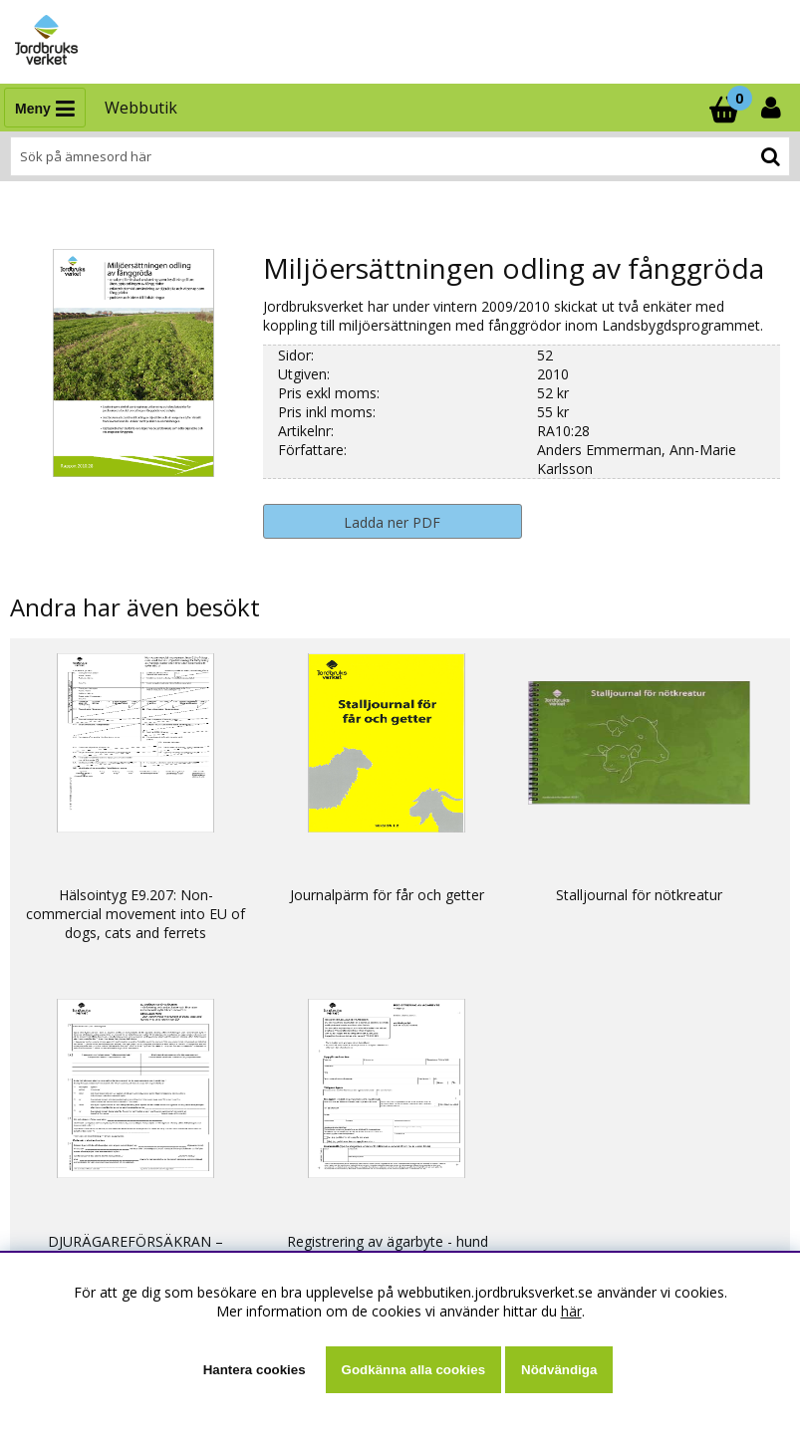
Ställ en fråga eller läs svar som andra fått (154, 1120)
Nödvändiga (559, 1369)
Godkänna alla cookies (413, 1369)
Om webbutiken (71, 1232)
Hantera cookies (254, 1369)
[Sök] (400, 156)
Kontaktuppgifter (74, 1139)
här (571, 1311)
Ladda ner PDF (392, 522)
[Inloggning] (773, 107)
